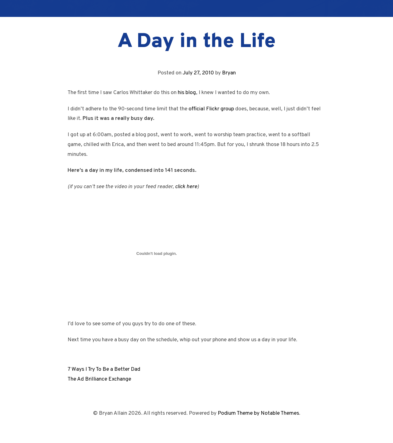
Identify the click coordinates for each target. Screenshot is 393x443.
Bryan (229, 73)
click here (186, 186)
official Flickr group (211, 109)
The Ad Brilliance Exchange (99, 379)
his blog (187, 92)
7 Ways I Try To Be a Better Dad (104, 369)
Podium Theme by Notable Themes (258, 413)
